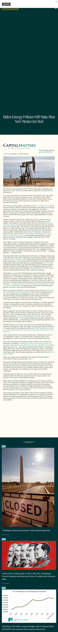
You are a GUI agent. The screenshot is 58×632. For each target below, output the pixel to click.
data (13, 273)
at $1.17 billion (48, 263)
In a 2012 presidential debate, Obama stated (31, 316)
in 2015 (30, 359)
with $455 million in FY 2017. (39, 268)
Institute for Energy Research (16, 259)
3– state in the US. (42, 205)
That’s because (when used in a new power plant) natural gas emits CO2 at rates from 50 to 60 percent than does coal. (28, 329)
